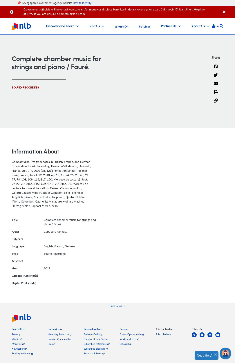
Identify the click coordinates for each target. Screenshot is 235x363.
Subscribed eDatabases (97, 344)
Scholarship (125, 344)
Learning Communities (59, 339)
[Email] (215, 86)
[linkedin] (196, 337)
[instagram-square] (211, 337)
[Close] (228, 10)
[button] (215, 26)
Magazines (18, 344)
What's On (121, 26)
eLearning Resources (60, 334)
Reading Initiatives (22, 353)
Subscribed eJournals (96, 348)
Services (144, 26)
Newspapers (19, 348)
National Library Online (96, 339)
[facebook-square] (203, 337)
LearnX (51, 344)
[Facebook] (216, 68)
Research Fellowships (95, 353)
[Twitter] (215, 77)
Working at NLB (129, 339)
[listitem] (18, 329)
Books (16, 334)
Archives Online (93, 334)
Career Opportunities (132, 334)
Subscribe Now (163, 334)
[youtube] (219, 337)
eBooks (17, 339)
